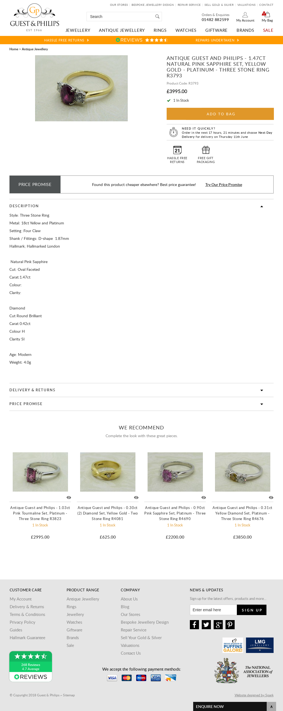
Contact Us (131, 653)
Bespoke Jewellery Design (153, 5)
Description (24, 205)
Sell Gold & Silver (219, 5)
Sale (268, 30)
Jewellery (77, 30)
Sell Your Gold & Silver (141, 637)
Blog (125, 606)
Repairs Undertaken (215, 40)
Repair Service (189, 5)
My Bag (267, 20)
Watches (185, 30)
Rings (160, 30)
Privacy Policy (22, 622)
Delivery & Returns (32, 389)
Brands (245, 30)
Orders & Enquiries (215, 14)
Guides (16, 630)
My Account (245, 20)
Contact (266, 5)
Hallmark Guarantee (27, 637)
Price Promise (26, 403)
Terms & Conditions (27, 614)
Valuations (246, 5)
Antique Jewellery (122, 30)
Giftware (216, 30)
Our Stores (119, 5)
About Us (129, 599)
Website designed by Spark (254, 695)
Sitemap (69, 695)
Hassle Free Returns (64, 40)
